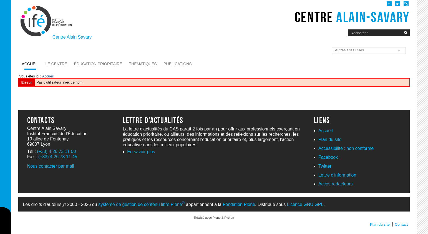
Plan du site (330, 139)
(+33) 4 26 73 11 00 (56, 151)
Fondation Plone (239, 204)
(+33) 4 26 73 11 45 (57, 156)
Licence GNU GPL (305, 204)
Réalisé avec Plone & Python (214, 217)
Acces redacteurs (335, 184)
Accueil (30, 64)
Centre (352, 17)
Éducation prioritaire (98, 64)
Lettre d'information (337, 175)
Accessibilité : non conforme (346, 148)
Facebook (328, 157)
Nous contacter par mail (50, 166)
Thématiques (143, 64)
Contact (401, 224)
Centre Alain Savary (72, 37)
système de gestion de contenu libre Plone (141, 204)
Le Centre (56, 64)
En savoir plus (141, 151)
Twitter (324, 166)
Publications (177, 64)
